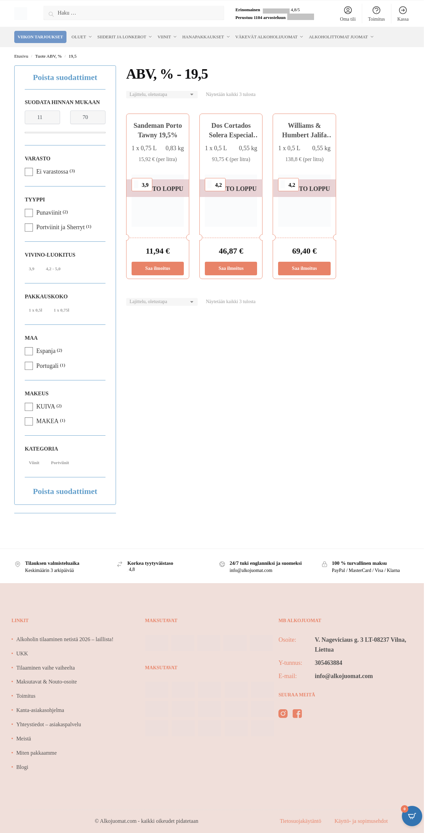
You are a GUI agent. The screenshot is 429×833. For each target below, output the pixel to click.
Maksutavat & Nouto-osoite (46, 682)
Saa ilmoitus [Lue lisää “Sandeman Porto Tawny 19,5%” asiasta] (157, 268)
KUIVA (45, 406)
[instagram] (283, 715)
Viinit (34, 462)
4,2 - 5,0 (53, 268)
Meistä (23, 738)
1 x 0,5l (35, 310)
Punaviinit (48, 212)
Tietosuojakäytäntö (301, 821)
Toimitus (376, 13)
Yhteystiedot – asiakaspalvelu (48, 724)
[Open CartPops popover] (412, 816)
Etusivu (21, 56)
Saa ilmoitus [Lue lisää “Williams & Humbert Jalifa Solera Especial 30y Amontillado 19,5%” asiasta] (304, 268)
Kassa (402, 13)
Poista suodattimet (65, 77)
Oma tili (348, 13)
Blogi (22, 767)
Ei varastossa (52, 171)
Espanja (46, 351)
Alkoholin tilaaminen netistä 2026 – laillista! (65, 639)
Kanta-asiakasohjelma (40, 710)
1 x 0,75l (61, 310)
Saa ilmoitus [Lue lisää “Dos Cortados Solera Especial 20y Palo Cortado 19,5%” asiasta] (231, 268)
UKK (22, 653)
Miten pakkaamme (36, 753)
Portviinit (60, 462)
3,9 (31, 268)
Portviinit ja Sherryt (60, 227)
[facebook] (297, 715)
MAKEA (47, 421)
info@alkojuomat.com (344, 676)
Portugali (47, 365)
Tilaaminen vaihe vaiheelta (45, 668)
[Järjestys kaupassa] (162, 95)
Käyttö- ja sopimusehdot (361, 821)
